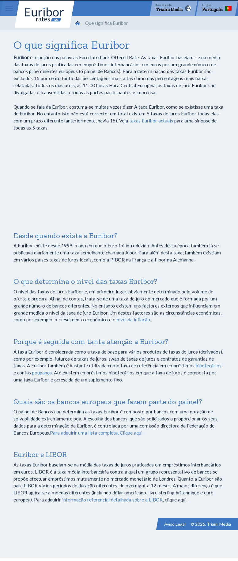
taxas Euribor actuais (151, 120)
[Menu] (9, 8)
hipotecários (208, 365)
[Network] (173, 8)
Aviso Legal (175, 524)
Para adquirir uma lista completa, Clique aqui (96, 432)
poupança (42, 372)
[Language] (216, 8)
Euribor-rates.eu (44, 14)
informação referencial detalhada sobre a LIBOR (112, 499)
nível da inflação (133, 319)
